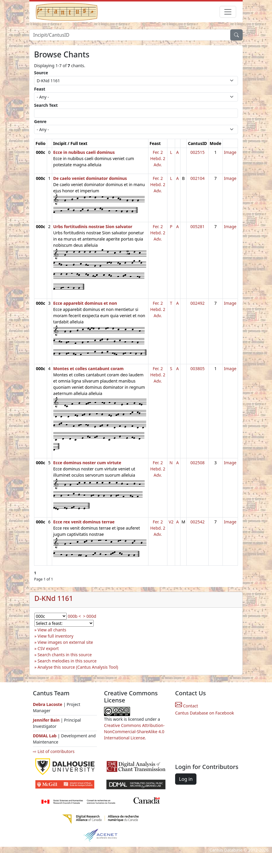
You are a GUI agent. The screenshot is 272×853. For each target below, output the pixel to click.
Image (230, 152)
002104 (197, 178)
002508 (197, 462)
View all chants (52, 630)
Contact (186, 706)
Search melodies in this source (67, 661)
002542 (197, 522)
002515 (197, 152)
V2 (171, 522)
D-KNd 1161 (53, 598)
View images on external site (65, 642)
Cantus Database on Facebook (204, 713)
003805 (197, 368)
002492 (197, 303)
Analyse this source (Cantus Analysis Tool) (78, 667)
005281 (197, 226)
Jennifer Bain (47, 720)
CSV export (48, 648)
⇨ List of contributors (53, 751)
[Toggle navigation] (228, 12)
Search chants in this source (65, 654)
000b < (74, 616)
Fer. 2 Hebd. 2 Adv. (157, 158)
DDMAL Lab (45, 735)
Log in (186, 779)
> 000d (89, 616)
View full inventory (55, 636)
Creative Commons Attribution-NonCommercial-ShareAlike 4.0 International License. (134, 732)
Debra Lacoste (47, 704)
